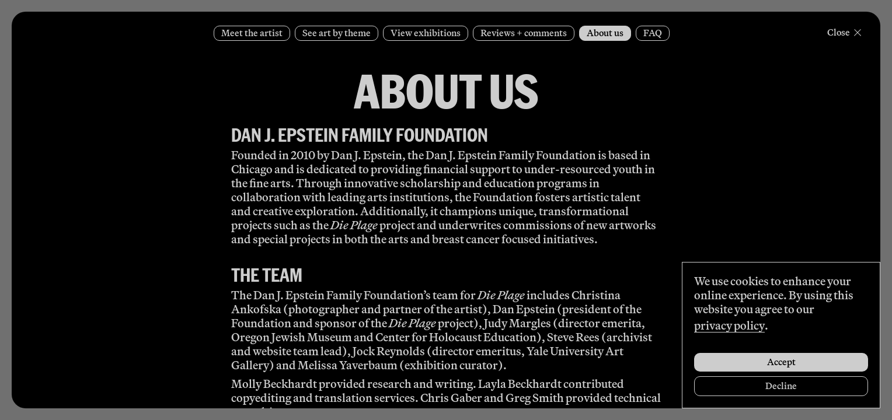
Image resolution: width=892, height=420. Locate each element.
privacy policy (729, 325)
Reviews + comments (523, 33)
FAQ (652, 33)
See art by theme (336, 33)
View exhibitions (426, 33)
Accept (781, 362)
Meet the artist (252, 33)
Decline (781, 386)
